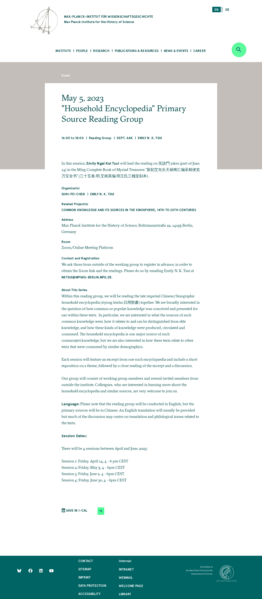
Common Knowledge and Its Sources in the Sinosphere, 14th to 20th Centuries (128, 209)
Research (101, 50)
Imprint (84, 577)
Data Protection (92, 585)
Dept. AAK (125, 138)
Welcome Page (131, 585)
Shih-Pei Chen (73, 194)
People (82, 50)
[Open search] (239, 49)
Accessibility (89, 593)
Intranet (126, 569)
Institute (63, 50)
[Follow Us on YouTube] (51, 570)
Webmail (126, 577)
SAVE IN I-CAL (76, 510)
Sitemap (84, 569)
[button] (101, 511)
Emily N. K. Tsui (150, 138)
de (227, 9)
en (216, 9)
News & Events (176, 50)
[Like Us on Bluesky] (19, 570)
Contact (85, 560)
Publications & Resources (137, 50)
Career (199, 50)
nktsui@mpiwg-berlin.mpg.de (86, 277)
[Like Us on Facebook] (30, 570)
